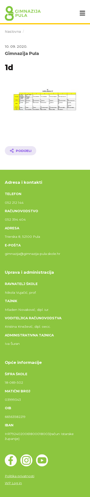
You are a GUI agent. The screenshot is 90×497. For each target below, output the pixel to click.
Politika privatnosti (19, 476)
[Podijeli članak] (20, 150)
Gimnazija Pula (22, 53)
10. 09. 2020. (16, 46)
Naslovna (13, 31)
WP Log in (13, 483)
